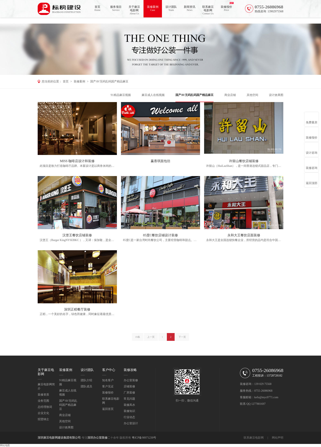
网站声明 (277, 437)
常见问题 (129, 398)
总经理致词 (45, 406)
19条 (137, 338)
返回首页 (108, 409)
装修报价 (226, 8)
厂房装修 (129, 392)
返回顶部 (311, 183)
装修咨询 (311, 167)
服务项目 (116, 8)
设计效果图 (276, 95)
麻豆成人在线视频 (153, 95)
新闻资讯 (189, 8)
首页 (97, 8)
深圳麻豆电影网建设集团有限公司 (59, 437)
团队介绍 (86, 380)
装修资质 (43, 394)
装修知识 (129, 411)
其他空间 (252, 95)
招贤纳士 (43, 419)
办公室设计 (131, 423)
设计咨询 (311, 152)
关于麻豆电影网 (134, 10)
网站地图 (5, 445)
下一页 (182, 338)
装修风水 (129, 404)
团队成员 (86, 386)
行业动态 (129, 417)
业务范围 (43, 400)
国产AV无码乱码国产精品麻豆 (109, 81)
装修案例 (153, 8)
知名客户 (108, 380)
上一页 (151, 338)
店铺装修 (129, 386)
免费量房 (311, 122)
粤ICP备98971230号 (144, 437)
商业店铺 (230, 95)
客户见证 (108, 386)
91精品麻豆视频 (121, 95)
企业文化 (43, 413)
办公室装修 (131, 380)
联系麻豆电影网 (208, 10)
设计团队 (171, 8)
